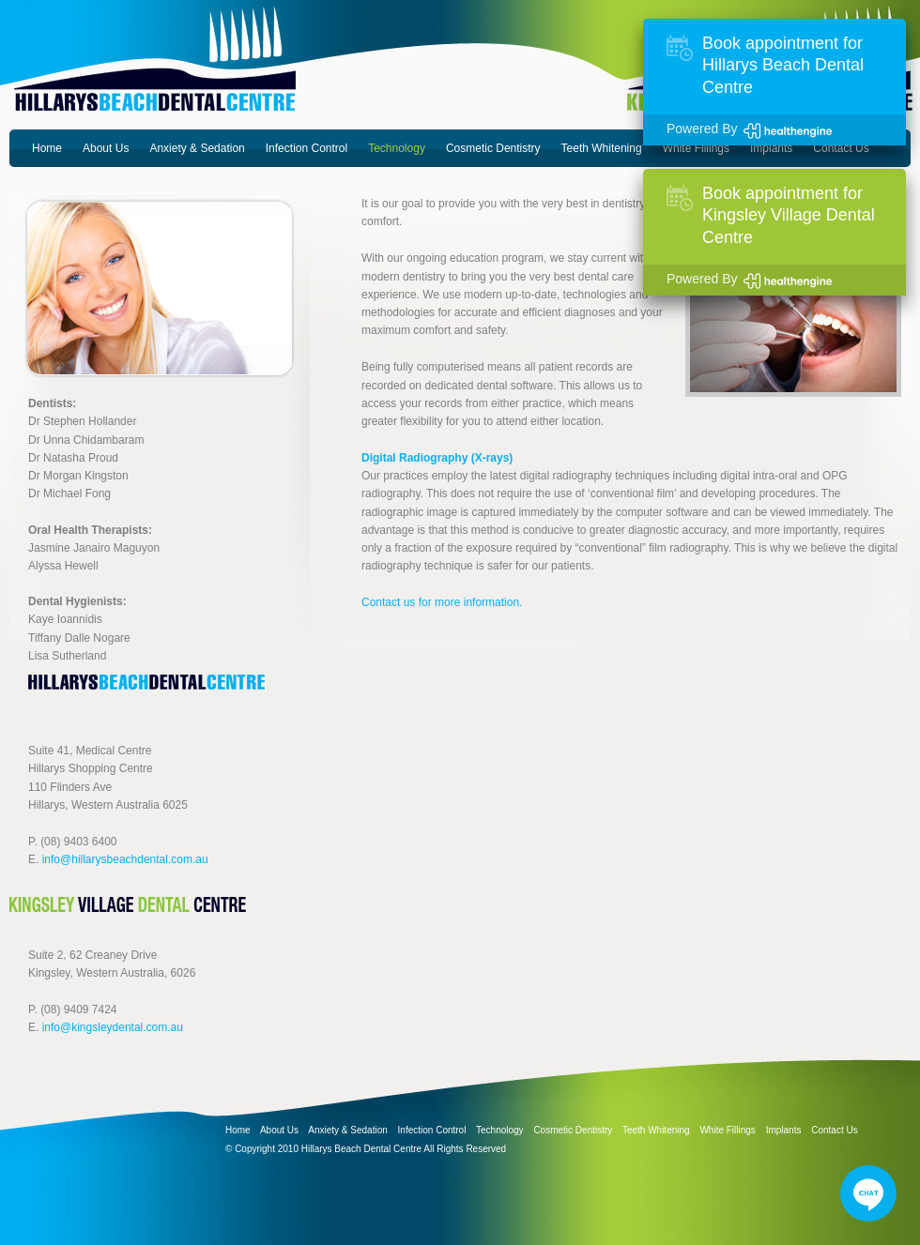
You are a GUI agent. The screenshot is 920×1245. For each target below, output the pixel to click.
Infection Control (306, 148)
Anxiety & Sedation (196, 148)
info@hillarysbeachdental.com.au (125, 859)
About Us (106, 148)
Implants (771, 148)
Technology (396, 148)
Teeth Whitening (601, 148)
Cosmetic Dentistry (493, 148)
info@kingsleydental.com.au (112, 1027)
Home (47, 148)
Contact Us (840, 148)
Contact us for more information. (441, 602)
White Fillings (696, 148)
